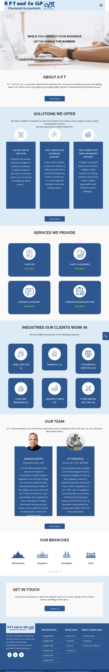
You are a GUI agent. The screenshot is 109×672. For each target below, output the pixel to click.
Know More (55, 98)
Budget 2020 (48, 655)
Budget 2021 (48, 650)
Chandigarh (90, 563)
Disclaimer (87, 641)
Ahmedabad (18, 563)
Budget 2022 (48, 645)
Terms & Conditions (91, 645)
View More (29, 268)
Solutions (70, 641)
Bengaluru (67, 563)
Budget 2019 (48, 660)
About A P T (71, 636)
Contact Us (55, 605)
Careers (70, 645)
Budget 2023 (48, 641)
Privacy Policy (88, 636)
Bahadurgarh (42, 563)
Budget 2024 (48, 636)
